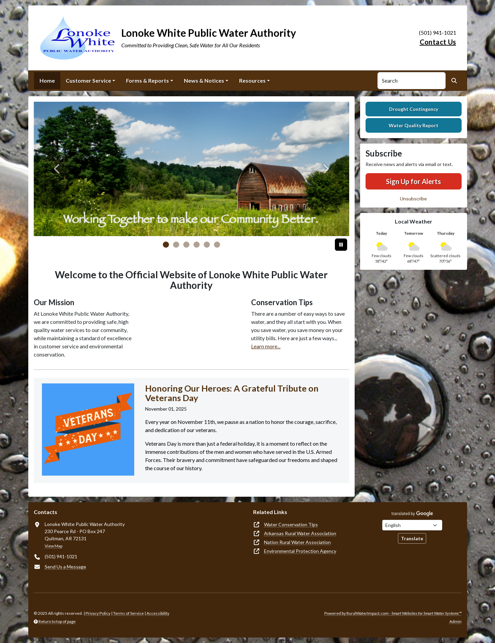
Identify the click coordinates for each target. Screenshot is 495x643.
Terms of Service (128, 613)
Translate (412, 538)
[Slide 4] (207, 245)
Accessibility (157, 613)
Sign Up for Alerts (413, 181)
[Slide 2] (186, 245)
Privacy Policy (98, 613)
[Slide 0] (166, 245)
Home (47, 80)
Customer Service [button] (88, 80)
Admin (455, 621)
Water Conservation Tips (291, 524)
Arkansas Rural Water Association (300, 533)
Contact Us (438, 42)
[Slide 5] (217, 245)
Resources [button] (252, 80)
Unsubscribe (413, 198)
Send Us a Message (65, 567)
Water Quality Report (413, 125)
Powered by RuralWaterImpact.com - (393, 613)
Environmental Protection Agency (300, 551)
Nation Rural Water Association (297, 542)
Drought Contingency (413, 109)
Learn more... (265, 346)
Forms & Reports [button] (147, 80)
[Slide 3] (196, 245)
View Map (53, 545)
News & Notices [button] (204, 80)
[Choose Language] (412, 525)
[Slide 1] (176, 245)
